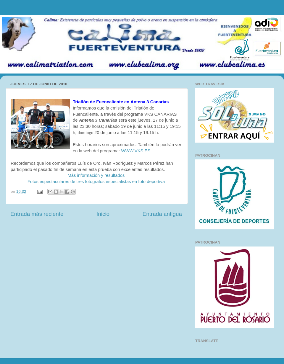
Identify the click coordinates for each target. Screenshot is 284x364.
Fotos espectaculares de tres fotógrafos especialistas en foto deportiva (96, 181)
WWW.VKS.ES (135, 150)
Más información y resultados (96, 175)
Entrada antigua (162, 214)
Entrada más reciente (37, 214)
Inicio (102, 214)
